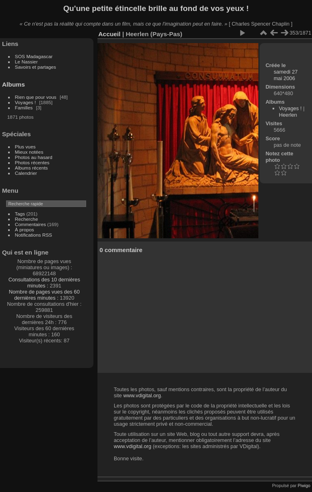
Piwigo (304, 485)
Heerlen (288, 115)
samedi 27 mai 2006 (286, 75)
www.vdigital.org (141, 395)
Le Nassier (26, 61)
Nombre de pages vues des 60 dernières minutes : (44, 295)
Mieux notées (29, 152)
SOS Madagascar (34, 56)
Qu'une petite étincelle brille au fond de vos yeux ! (156, 8)
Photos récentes (32, 162)
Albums (13, 84)
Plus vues (25, 146)
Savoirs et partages (35, 67)
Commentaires (30, 224)
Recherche (26, 219)
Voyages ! (25, 102)
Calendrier (26, 173)
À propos (24, 229)
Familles (24, 107)
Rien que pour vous (36, 97)
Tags (20, 213)
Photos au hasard (33, 157)
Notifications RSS (33, 234)
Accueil (109, 33)
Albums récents (31, 167)
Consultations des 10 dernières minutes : (44, 282)
